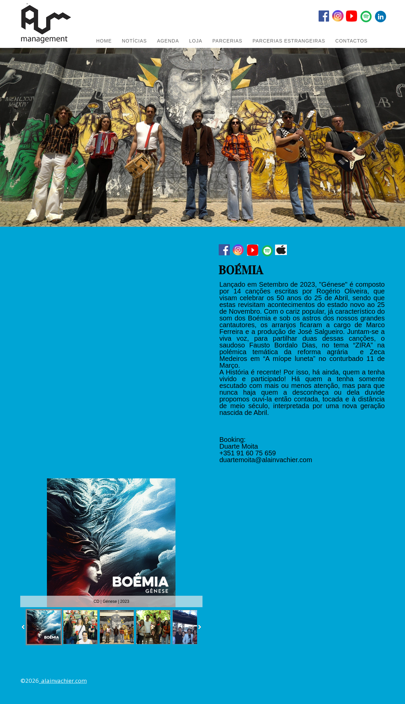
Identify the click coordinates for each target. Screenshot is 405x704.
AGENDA (168, 41)
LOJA (195, 41)
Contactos (351, 41)
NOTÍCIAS (134, 41)
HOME (104, 41)
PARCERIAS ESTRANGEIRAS (288, 41)
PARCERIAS (227, 41)
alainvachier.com (64, 680)
